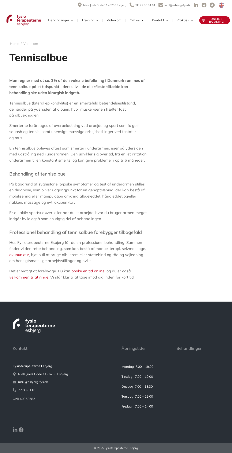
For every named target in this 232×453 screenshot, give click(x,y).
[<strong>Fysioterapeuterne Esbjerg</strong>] (61, 366)
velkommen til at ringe (28, 277)
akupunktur (19, 254)
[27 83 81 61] (61, 390)
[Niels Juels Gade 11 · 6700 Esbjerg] (61, 374)
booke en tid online (88, 271)
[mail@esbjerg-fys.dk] (61, 382)
